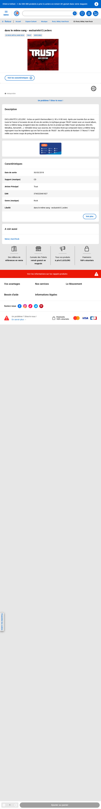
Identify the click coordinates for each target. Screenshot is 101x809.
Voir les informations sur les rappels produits (47, 274)
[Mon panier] (95, 13)
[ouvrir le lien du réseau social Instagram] (25, 306)
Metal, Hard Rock (12, 239)
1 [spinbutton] (9, 805)
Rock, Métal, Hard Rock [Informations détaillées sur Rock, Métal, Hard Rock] (60, 21)
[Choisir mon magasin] (82, 13)
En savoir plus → (19, 319)
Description (11, 109)
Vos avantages (12, 284)
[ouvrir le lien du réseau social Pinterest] (41, 306)
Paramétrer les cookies (2, 622)
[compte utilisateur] (89, 13)
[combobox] (49, 13)
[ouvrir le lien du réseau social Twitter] (36, 306)
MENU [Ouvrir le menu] (6, 13)
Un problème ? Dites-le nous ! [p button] (50, 100)
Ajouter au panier (59, 805)
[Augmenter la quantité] (15, 805)
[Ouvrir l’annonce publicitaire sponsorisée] (50, 148)
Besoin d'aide (11, 294)
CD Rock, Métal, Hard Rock (15, 35)
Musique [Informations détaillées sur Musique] (44, 21)
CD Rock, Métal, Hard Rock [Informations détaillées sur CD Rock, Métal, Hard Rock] (82, 21)
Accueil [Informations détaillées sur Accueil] (18, 21)
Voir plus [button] (89, 216)
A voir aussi (11, 229)
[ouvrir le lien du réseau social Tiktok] (30, 306)
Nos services (42, 284)
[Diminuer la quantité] (4, 805)
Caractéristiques (13, 164)
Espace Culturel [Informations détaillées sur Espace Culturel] (31, 21)
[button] (20, 78)
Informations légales (46, 294)
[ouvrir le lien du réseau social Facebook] (20, 306)
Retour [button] (8, 21)
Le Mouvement (74, 284)
